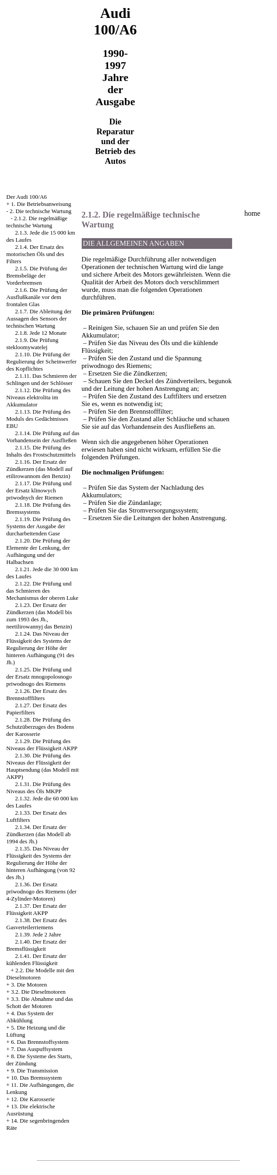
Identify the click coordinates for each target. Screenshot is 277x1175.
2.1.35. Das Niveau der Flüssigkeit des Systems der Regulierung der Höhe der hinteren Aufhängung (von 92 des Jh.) (40, 862)
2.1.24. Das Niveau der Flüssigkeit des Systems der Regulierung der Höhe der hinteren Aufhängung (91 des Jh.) (40, 648)
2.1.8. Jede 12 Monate (41, 332)
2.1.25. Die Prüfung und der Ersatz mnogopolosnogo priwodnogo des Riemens (39, 676)
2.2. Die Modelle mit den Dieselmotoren (40, 974)
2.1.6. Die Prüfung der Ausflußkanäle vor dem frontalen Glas (36, 297)
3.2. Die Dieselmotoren (38, 991)
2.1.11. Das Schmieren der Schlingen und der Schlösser (41, 379)
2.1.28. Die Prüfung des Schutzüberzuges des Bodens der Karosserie (40, 726)
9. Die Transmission (34, 1070)
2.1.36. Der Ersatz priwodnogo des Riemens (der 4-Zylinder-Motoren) (41, 891)
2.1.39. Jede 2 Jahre (38, 934)
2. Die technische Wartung (40, 211)
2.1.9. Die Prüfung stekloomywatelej (32, 343)
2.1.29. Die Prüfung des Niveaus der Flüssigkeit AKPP (42, 745)
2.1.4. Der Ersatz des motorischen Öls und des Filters (35, 254)
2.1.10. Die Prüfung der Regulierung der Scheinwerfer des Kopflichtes (41, 361)
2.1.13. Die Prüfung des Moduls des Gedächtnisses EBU (38, 418)
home (252, 213)
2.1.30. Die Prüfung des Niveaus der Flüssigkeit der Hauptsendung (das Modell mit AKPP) (42, 766)
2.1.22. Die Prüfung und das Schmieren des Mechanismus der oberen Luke (42, 590)
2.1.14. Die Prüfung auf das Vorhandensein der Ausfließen (42, 437)
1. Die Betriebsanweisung (41, 204)
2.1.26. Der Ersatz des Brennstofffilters (36, 694)
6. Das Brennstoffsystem (40, 1041)
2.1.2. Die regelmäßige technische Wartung (36, 222)
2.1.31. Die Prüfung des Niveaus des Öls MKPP (38, 788)
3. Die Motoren (29, 984)
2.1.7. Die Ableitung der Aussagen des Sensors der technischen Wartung (38, 318)
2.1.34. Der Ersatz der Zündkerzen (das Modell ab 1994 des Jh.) (38, 834)
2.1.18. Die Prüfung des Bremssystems (38, 508)
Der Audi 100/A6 (26, 196)
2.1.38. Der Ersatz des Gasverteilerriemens (36, 924)
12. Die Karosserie (33, 1099)
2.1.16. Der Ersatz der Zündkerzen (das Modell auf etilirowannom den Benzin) (39, 468)
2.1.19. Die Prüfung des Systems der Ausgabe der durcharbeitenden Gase (38, 526)
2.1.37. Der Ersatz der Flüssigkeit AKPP (36, 909)
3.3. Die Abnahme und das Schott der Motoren (39, 1002)
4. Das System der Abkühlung (29, 1017)
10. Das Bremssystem (36, 1077)
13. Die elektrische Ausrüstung (30, 1110)
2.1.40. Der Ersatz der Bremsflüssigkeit (36, 945)
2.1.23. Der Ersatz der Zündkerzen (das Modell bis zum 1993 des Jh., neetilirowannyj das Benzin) (39, 616)
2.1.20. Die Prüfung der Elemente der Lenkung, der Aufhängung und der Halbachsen (38, 551)
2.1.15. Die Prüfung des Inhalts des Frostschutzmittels (41, 451)
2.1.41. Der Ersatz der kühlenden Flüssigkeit (36, 959)
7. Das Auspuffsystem (36, 1049)
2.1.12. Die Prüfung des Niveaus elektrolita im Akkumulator (38, 397)
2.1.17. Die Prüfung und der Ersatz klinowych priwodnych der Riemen (38, 490)
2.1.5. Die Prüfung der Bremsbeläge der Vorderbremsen (36, 275)
